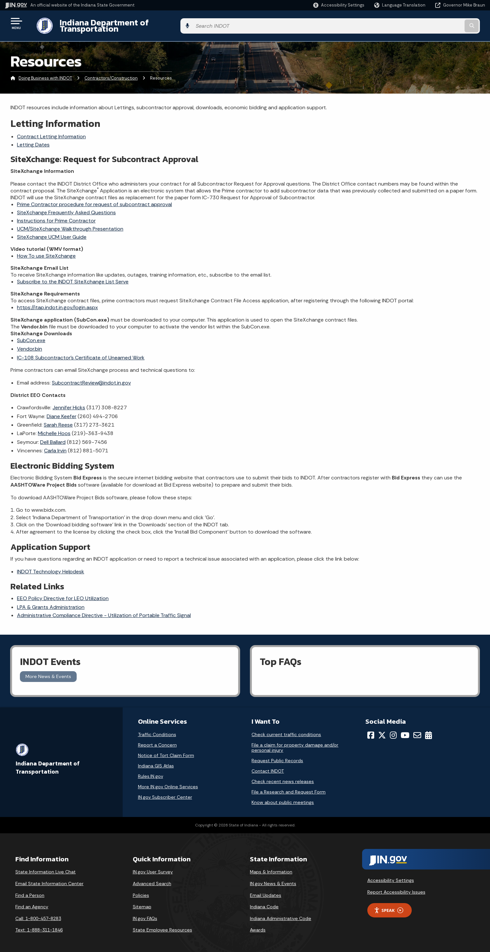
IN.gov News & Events (273, 879)
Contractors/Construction (111, 73)
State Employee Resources (162, 925)
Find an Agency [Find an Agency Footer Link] (31, 902)
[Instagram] (393, 730)
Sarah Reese (58, 419)
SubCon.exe (31, 335)
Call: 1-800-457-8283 (38, 913)
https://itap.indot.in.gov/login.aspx (57, 302)
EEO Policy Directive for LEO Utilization (63, 593)
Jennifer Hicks (69, 402)
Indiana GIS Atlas (156, 761)
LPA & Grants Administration (50, 601)
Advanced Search (152, 879)
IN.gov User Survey (153, 867)
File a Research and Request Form (289, 787)
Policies (141, 890)
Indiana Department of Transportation (128, 23)
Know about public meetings (283, 797)
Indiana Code (264, 902)
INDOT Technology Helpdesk (50, 566)
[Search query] (429, 23)
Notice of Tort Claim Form (166, 750)
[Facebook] (370, 730)
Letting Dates (33, 139)
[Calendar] (428, 730)
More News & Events (48, 671)
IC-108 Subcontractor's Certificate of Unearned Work (81, 352)
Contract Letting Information (51, 131)
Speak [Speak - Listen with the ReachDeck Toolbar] (388, 905)
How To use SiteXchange (46, 250)
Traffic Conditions (157, 730)
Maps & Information (271, 867)
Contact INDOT (268, 766)
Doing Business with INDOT (45, 73)
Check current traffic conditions (286, 730)
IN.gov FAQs (145, 913)
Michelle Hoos (54, 428)
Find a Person (29, 890)
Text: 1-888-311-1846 (39, 925)
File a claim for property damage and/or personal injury (295, 742)
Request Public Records (277, 756)
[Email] (417, 730)
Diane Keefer (61, 411)
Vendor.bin (29, 343)
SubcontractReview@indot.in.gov (91, 377)
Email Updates (265, 890)
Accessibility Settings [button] (390, 875)
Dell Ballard (53, 436)
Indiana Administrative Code (280, 913)
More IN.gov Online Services (168, 782)
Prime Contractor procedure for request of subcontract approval (94, 199)
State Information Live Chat (45, 867)
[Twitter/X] (382, 730)
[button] (338, 5)
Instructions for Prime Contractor (56, 215)
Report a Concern (157, 740)
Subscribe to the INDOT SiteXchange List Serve (73, 276)
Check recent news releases (283, 776)
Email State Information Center (49, 879)
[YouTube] (405, 730)
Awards (258, 925)
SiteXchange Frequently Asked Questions (66, 207)
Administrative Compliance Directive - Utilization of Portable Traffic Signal (104, 610)
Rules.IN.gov (150, 771)
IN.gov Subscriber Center (165, 792)
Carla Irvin (55, 445)
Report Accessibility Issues (396, 887)
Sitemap (142, 902)
